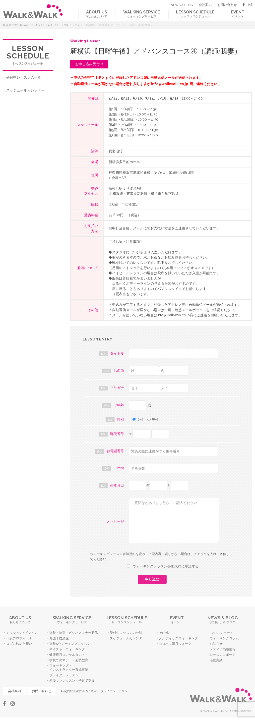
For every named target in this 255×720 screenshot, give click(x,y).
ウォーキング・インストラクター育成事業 (68, 667)
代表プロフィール (19, 638)
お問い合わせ (227, 5)
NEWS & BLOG (182, 5)
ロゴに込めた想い (19, 644)
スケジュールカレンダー (25, 90)
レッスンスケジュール (195, 14)
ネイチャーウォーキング (67, 649)
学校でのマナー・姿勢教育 (68, 660)
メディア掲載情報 (223, 649)
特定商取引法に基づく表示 (79, 691)
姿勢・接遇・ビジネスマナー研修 (73, 633)
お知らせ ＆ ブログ (222, 619)
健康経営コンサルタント (67, 655)
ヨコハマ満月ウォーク (175, 644)
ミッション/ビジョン (21, 633)
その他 (164, 633)
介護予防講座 (59, 638)
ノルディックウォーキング (178, 638)
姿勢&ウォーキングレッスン (69, 644)
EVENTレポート (221, 633)
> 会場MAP (117, 178)
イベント (237, 14)
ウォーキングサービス (141, 14)
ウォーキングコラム (224, 638)
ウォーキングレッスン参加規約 (112, 554)
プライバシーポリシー (115, 691)
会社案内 (205, 5)
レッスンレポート (223, 655)
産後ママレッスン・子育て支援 (72, 680)
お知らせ (216, 644)
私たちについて (96, 14)
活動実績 (216, 660)
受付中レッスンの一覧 (23, 77)
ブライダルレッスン (63, 675)
